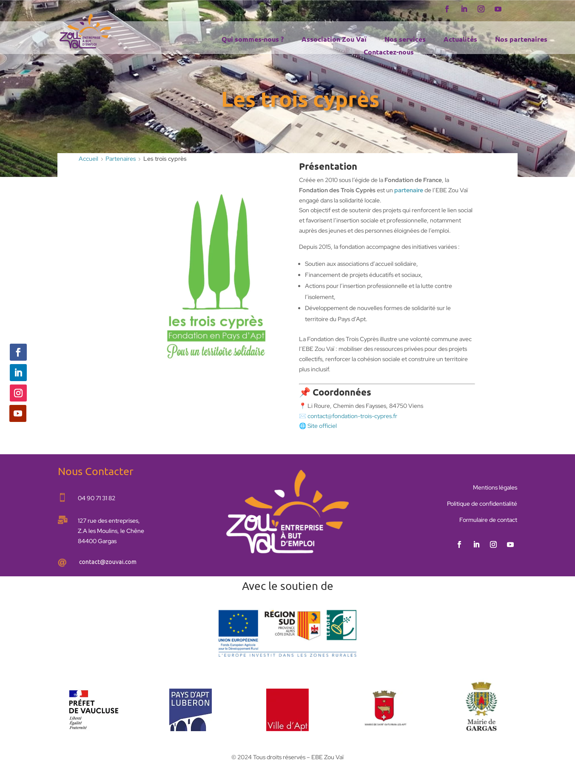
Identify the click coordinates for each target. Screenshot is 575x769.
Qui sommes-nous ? (253, 39)
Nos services (405, 39)
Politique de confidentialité (482, 503)
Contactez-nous (389, 52)
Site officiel (322, 426)
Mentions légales (495, 487)
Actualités (460, 39)
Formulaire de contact (488, 520)
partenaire (408, 190)
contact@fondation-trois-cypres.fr (352, 416)
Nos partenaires (521, 39)
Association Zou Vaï (334, 39)
